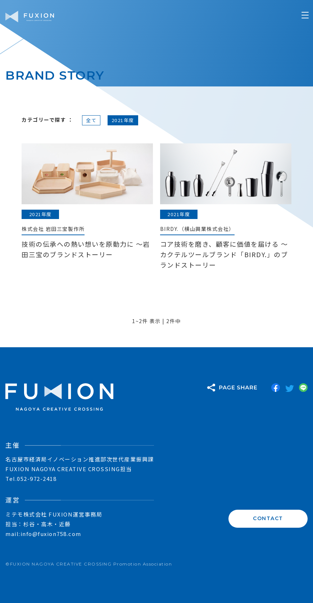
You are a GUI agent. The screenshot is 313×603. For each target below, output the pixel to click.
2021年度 (123, 120)
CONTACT (268, 517)
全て (91, 120)
